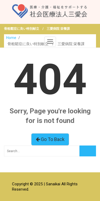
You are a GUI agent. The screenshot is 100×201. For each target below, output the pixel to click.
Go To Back (50, 139)
